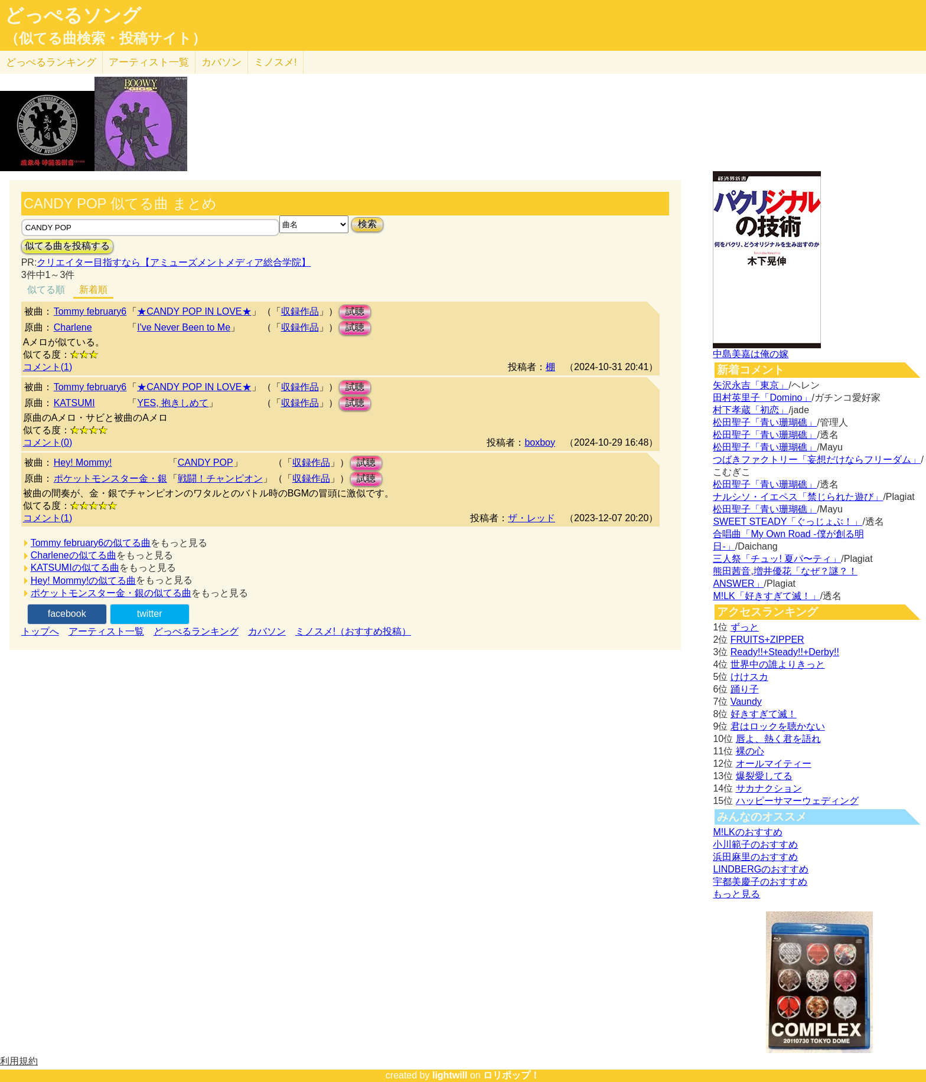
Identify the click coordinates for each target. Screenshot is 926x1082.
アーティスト (149, 62)
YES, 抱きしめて (172, 403)
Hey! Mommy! (83, 462)
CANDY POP (205, 462)
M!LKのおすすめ (747, 832)
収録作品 (300, 311)
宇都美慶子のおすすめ (760, 882)
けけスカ (749, 677)
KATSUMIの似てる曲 (75, 568)
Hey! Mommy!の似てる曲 (83, 581)
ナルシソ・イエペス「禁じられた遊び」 (798, 497)
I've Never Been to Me (183, 327)
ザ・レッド (531, 518)
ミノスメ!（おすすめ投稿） (353, 631)
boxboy (539, 442)
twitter (149, 614)
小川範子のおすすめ (755, 844)
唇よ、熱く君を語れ (778, 739)
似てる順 (46, 290)
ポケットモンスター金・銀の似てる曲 (111, 593)
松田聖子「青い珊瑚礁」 (765, 422)
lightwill (450, 1075)
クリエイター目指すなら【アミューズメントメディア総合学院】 (174, 262)
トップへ (40, 631)
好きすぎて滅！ (764, 714)
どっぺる (51, 62)
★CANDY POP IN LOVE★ (194, 311)
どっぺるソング (73, 15)
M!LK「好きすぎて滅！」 (766, 596)
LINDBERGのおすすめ (760, 869)
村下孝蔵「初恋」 (750, 410)
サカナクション (769, 788)
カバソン (221, 62)
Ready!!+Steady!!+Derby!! (785, 652)
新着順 (93, 290)
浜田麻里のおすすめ (755, 857)
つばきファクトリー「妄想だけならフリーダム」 (817, 460)
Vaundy (746, 702)
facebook (67, 614)
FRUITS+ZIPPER (767, 640)
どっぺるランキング (196, 631)
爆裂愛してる (764, 776)
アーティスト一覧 (106, 631)
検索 (367, 224)
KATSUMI (74, 403)
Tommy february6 (90, 311)
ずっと (745, 627)
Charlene (73, 327)
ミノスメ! (275, 62)
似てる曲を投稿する (67, 246)
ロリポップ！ (511, 1075)
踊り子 (745, 689)
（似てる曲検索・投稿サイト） (105, 38)
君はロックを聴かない (778, 726)
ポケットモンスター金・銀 (110, 478)
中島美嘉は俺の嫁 (750, 354)
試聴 (354, 311)
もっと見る (736, 894)
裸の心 (750, 751)
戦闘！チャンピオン (220, 478)
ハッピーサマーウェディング (797, 801)
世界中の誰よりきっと (778, 664)
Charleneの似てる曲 (73, 555)
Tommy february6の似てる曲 (91, 543)
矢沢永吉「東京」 (750, 385)
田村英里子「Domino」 (762, 398)
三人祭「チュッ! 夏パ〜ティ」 (777, 559)
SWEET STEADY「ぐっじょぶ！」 (787, 522)
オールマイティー (773, 764)
